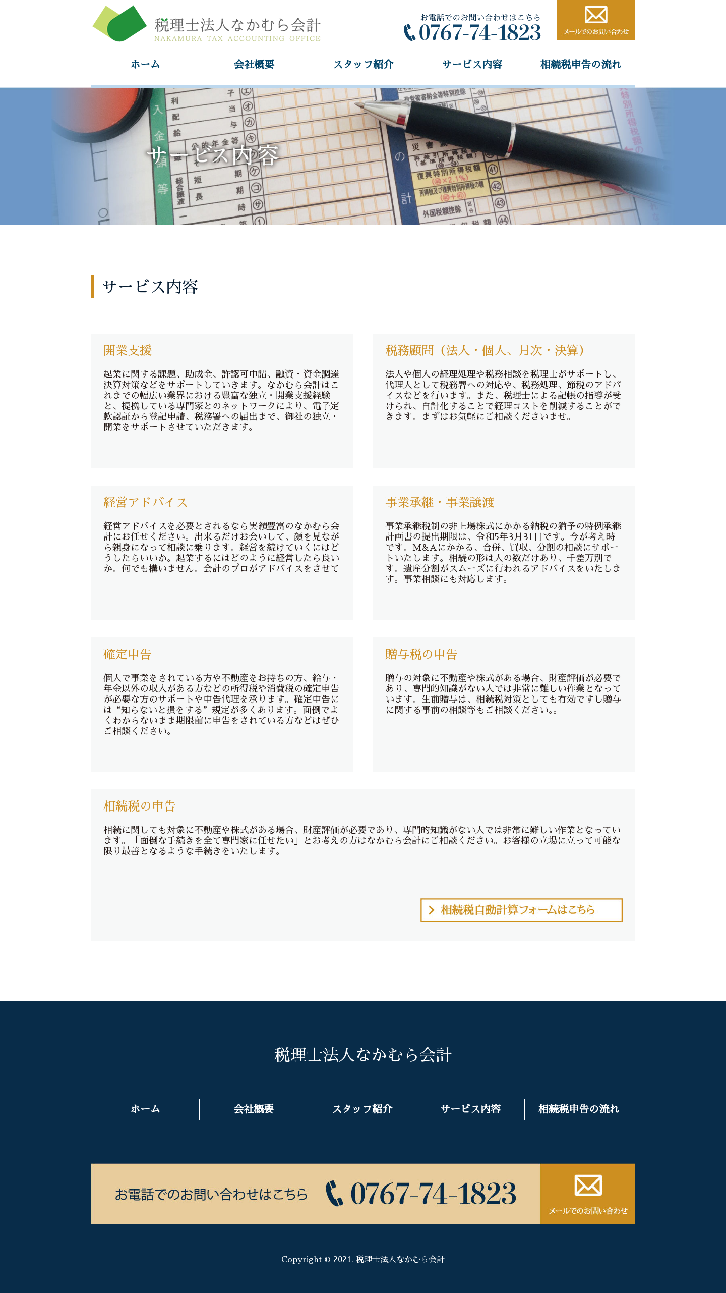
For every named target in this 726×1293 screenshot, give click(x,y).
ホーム (145, 65)
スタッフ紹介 (363, 65)
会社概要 (254, 65)
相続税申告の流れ (580, 65)
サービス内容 (472, 65)
